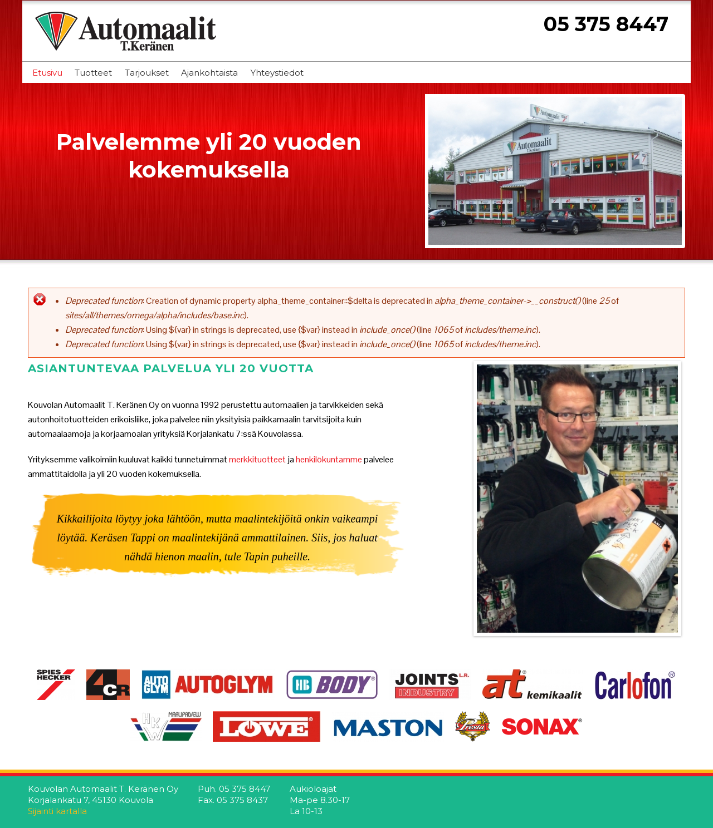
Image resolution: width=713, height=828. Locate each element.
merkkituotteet (258, 459)
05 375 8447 (606, 24)
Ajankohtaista (209, 72)
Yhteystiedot (277, 72)
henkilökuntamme (329, 459)
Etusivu (47, 72)
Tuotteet (93, 72)
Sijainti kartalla (57, 811)
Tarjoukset (147, 72)
